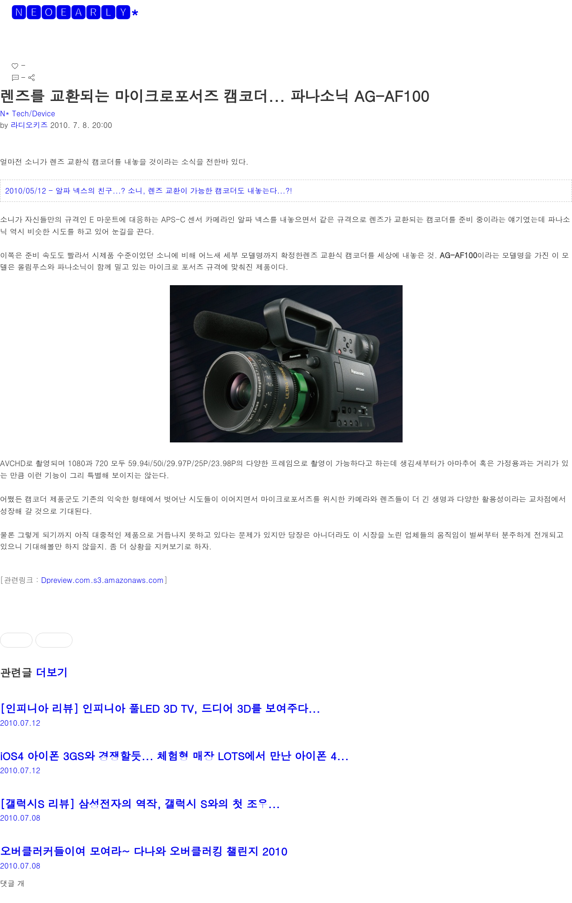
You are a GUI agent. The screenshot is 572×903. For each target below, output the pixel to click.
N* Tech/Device (27, 113)
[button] (14, 41)
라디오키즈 (29, 125)
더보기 (52, 672)
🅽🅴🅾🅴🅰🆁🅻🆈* (75, 11)
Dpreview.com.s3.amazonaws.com (102, 580)
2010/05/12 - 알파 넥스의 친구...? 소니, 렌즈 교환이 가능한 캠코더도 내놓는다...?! (148, 190)
